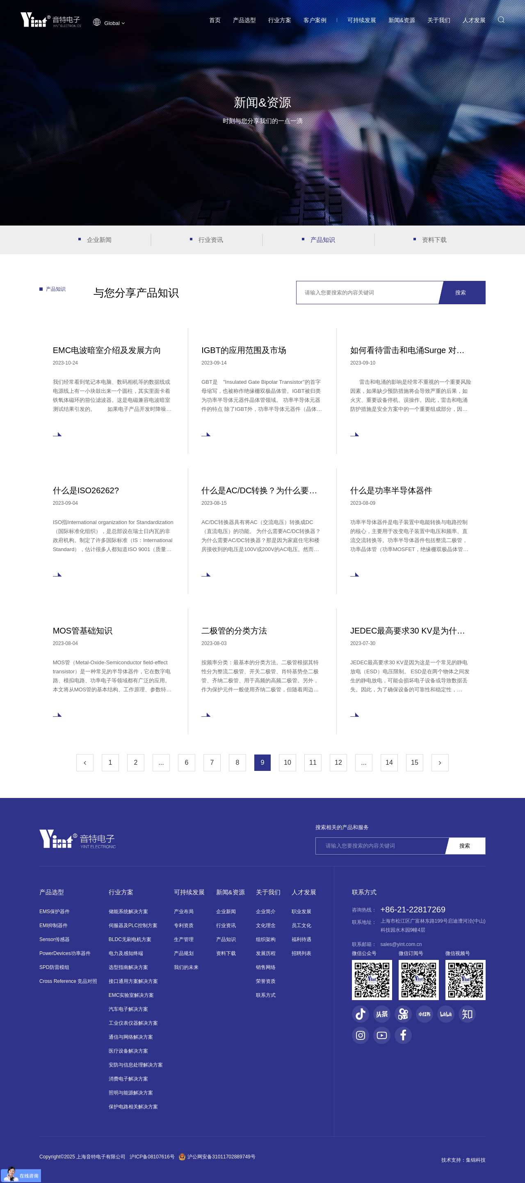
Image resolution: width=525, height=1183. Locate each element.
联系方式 (266, 995)
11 (313, 762)
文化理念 (266, 925)
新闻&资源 (401, 20)
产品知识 (322, 239)
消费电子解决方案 (128, 1079)
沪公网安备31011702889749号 (217, 1156)
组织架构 (266, 939)
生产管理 (184, 939)
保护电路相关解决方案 (133, 1107)
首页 (215, 20)
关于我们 (438, 20)
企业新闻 (99, 239)
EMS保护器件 (54, 911)
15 (414, 762)
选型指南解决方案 (128, 967)
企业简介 (266, 911)
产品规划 (184, 953)
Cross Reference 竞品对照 (68, 981)
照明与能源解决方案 (131, 1093)
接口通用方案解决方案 (133, 981)
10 (287, 762)
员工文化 (301, 925)
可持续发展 (361, 20)
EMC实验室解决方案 (131, 995)
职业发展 (301, 911)
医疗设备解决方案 (128, 1051)
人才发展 (474, 20)
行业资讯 (211, 239)
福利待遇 (301, 939)
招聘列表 (301, 953)
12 (338, 762)
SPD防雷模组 (54, 967)
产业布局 (184, 911)
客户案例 (315, 20)
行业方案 (279, 20)
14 (389, 762)
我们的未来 (186, 967)
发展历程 (266, 953)
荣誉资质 (266, 981)
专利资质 (184, 925)
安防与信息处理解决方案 (136, 1065)
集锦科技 (476, 1160)
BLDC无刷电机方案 (130, 939)
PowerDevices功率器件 (65, 953)
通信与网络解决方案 (131, 1037)
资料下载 (434, 239)
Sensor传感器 (54, 939)
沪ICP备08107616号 (152, 1156)
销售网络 (266, 967)
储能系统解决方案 (128, 911)
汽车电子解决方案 (128, 1009)
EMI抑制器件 (53, 925)
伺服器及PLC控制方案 (133, 925)
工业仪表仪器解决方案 (133, 1023)
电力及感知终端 (126, 953)
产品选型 (244, 20)
